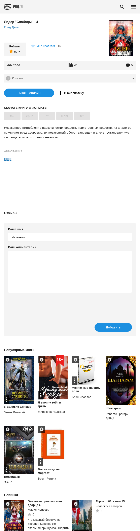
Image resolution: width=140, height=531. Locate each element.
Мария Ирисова (38, 509)
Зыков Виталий (14, 412)
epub (29, 116)
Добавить (113, 327)
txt (81, 116)
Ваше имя (15, 229)
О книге (17, 78)
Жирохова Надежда (51, 411)
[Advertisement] (70, 179)
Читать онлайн (29, 93)
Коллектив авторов (109, 506)
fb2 (12, 116)
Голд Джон (12, 27)
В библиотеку (74, 93)
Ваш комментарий (22, 247)
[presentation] (38, 306)
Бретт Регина (47, 478)
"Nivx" (8, 482)
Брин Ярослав (81, 397)
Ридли (18, 6)
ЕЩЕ (8, 159)
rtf (47, 116)
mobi (64, 116)
